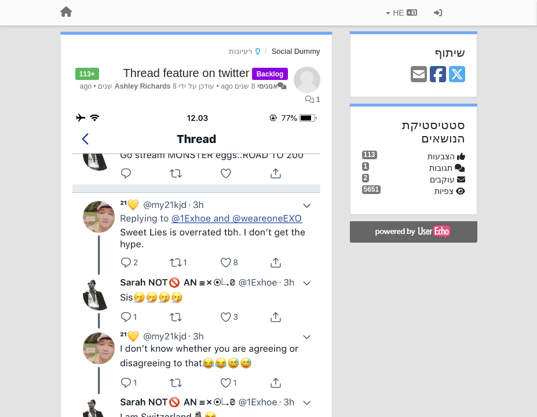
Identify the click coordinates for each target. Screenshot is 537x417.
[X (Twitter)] (457, 75)
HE (401, 12)
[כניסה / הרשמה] (438, 13)
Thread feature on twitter (186, 73)
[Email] (419, 75)
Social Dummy (296, 51)
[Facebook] (438, 75)
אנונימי (267, 86)
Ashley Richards (143, 86)
